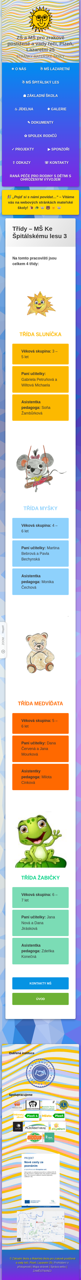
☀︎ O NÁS (18, 69)
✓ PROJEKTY (23, 149)
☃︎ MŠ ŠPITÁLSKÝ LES (40, 82)
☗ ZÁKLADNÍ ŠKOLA (40, 96)
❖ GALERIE (57, 109)
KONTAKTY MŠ (40, 983)
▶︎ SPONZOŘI (58, 149)
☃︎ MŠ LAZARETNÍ (55, 69)
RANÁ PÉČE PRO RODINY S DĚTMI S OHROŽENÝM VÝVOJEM (40, 177)
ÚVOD (40, 999)
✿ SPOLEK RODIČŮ (40, 136)
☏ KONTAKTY (56, 163)
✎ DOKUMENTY (40, 122)
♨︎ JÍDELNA (23, 109)
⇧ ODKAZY (21, 163)
